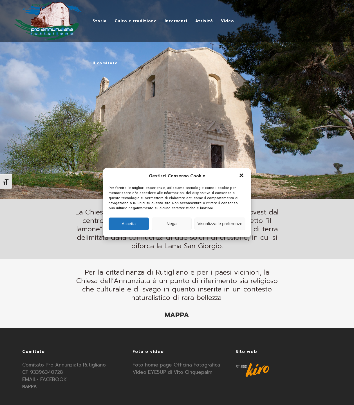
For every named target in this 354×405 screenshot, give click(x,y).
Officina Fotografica (197, 364)
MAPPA (177, 315)
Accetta (129, 223)
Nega (172, 223)
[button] (242, 176)
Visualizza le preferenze (220, 223)
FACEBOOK (53, 379)
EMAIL (29, 379)
